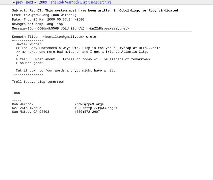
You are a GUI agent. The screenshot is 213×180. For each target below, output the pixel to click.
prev (19, 2)
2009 (43, 2)
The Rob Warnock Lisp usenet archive (80, 2)
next (29, 2)
